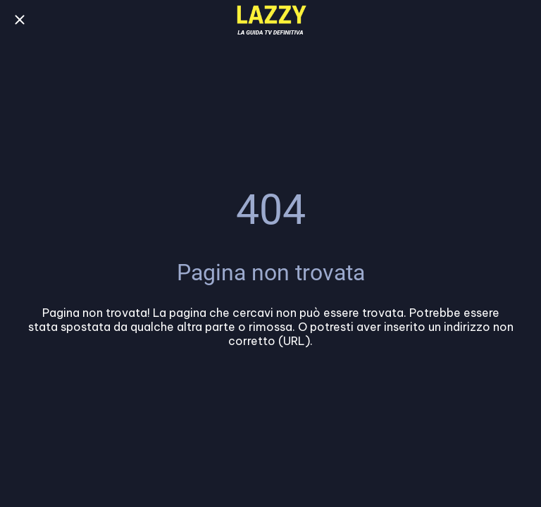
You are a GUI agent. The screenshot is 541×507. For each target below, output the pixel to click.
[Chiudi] (19, 19)
